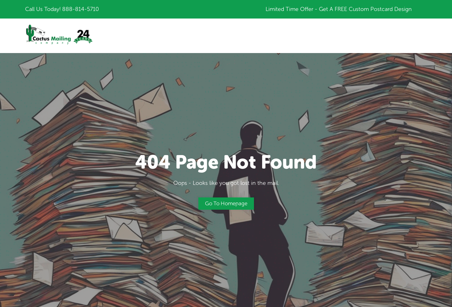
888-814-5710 (80, 9)
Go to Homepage (226, 203)
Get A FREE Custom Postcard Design (365, 9)
